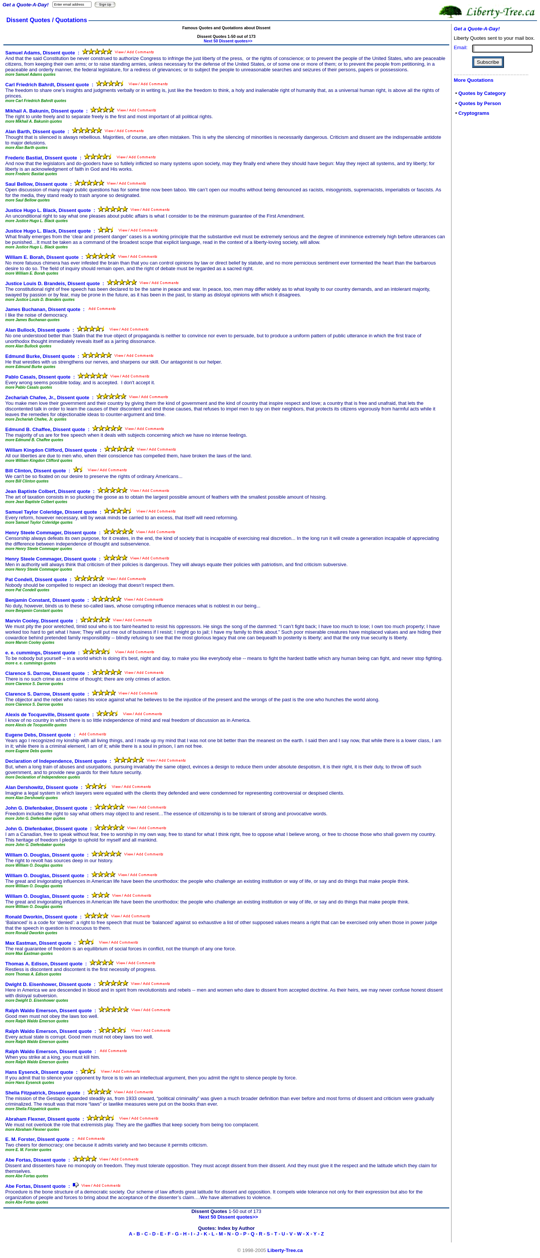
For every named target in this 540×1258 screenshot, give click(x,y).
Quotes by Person (479, 103)
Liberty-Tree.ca (285, 1250)
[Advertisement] (476, 240)
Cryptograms (473, 113)
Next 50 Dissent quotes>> (228, 41)
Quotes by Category (482, 93)
